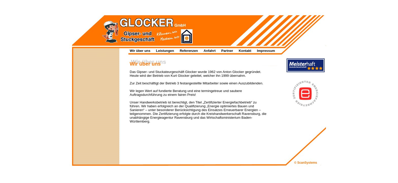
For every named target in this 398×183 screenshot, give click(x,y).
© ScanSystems (305, 162)
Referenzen (189, 51)
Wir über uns (140, 51)
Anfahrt (209, 51)
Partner (227, 51)
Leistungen (165, 51)
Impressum (266, 51)
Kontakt (245, 51)
